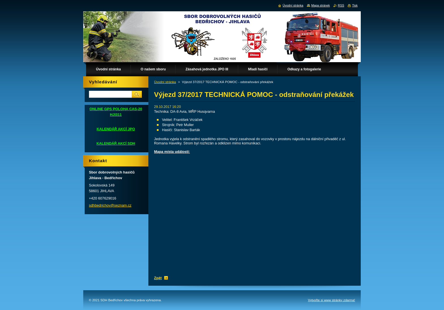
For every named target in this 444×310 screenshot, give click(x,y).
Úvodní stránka (165, 82)
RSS (341, 5)
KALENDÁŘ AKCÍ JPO (116, 129)
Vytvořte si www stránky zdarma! (331, 300)
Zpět (158, 278)
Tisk (355, 5)
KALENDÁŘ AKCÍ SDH (116, 143)
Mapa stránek (320, 5)
